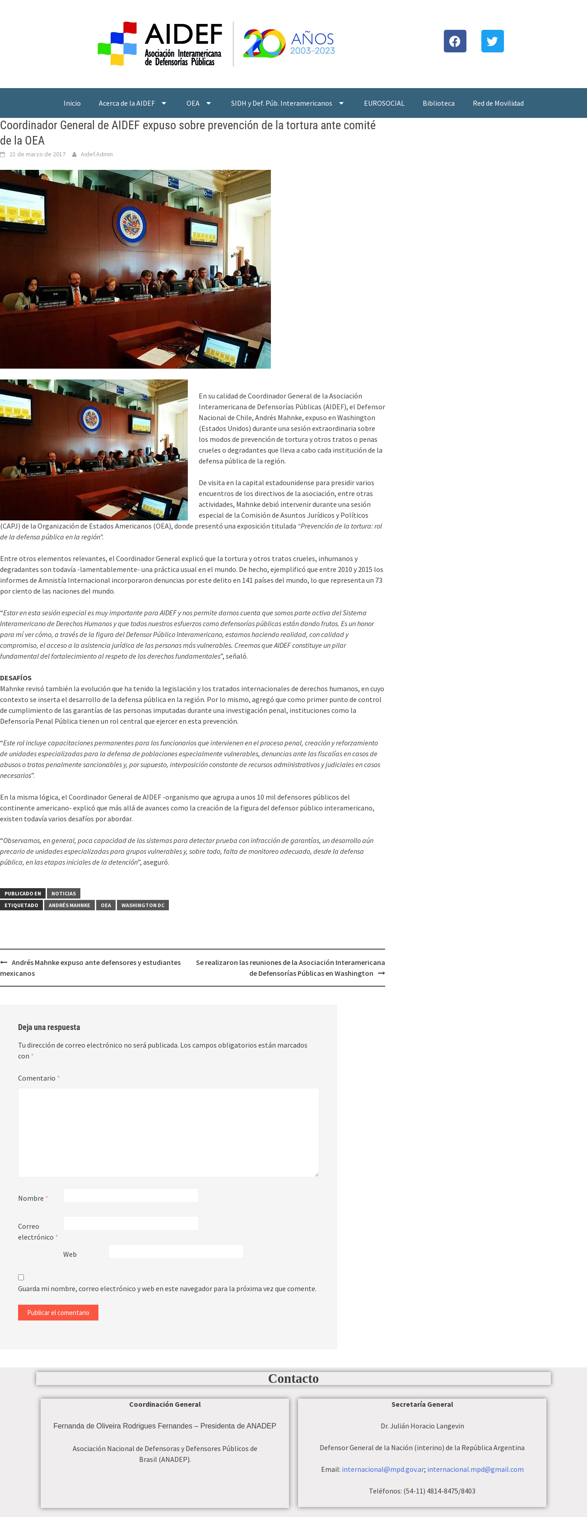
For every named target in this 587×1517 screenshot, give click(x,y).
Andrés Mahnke (69, 905)
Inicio (72, 103)
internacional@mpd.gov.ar (383, 1469)
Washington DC (142, 905)
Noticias (63, 893)
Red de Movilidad (498, 103)
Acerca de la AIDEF (133, 103)
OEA (199, 103)
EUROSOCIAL (384, 103)
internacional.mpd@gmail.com (475, 1469)
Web (70, 1254)
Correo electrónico (38, 1231)
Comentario (39, 1077)
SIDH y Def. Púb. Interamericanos (288, 103)
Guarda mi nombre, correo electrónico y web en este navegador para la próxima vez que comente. (167, 1288)
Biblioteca (439, 103)
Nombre (33, 1198)
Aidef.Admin (97, 154)
